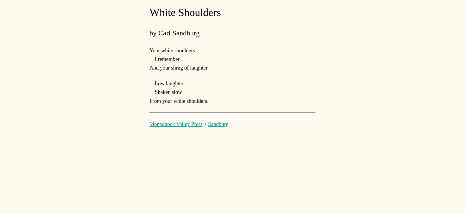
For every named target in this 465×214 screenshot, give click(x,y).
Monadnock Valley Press (176, 124)
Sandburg (218, 124)
